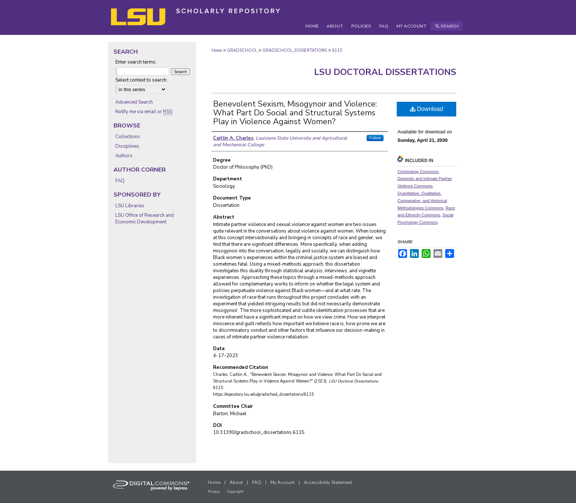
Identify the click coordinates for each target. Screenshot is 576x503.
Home (217, 50)
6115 (337, 50)
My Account (282, 482)
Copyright (235, 491)
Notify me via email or (143, 111)
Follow (375, 138)
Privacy (214, 491)
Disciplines (127, 146)
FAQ (120, 180)
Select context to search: (141, 80)
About (236, 482)
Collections (127, 136)
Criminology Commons (417, 171)
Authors (124, 155)
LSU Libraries (129, 205)
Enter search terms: (135, 62)
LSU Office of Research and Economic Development (144, 218)
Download (426, 109)
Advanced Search (134, 102)
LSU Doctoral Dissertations (385, 72)
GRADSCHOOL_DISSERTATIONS (294, 50)
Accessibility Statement (328, 482)
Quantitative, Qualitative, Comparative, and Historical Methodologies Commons (422, 200)
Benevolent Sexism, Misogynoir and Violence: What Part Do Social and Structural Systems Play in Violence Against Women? (295, 112)
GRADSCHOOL (242, 50)
